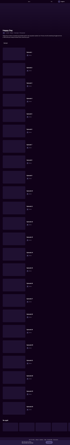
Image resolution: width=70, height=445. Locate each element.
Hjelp (45, 439)
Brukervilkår (49, 439)
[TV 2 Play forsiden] (11, 1)
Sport (27, 1)
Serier (53, 1)
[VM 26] (38, 1)
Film (49, 1)
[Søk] (24, 1)
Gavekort (41, 439)
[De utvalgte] (59, 427)
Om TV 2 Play (32, 439)
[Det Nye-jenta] (10, 427)
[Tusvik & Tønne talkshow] (43, 427)
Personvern (55, 439)
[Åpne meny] (66, 1)
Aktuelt (37, 439)
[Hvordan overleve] (27, 427)
